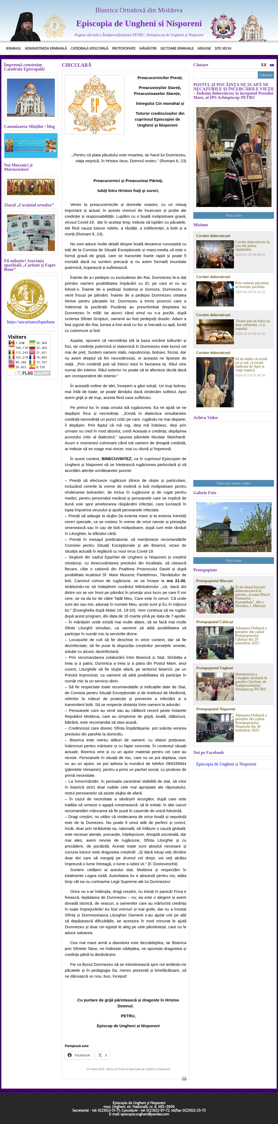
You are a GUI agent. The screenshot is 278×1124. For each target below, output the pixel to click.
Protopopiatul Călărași (214, 622)
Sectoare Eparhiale (177, 48)
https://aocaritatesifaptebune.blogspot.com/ (31, 322)
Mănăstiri (147, 48)
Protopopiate (124, 48)
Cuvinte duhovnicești (213, 236)
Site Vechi (223, 48)
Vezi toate (234, 215)
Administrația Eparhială (46, 48)
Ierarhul (13, 48)
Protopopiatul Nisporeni (215, 709)
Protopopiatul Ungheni (214, 668)
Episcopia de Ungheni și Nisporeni (226, 764)
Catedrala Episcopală (89, 48)
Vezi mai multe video (233, 483)
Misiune (204, 48)
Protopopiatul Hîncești (214, 581)
